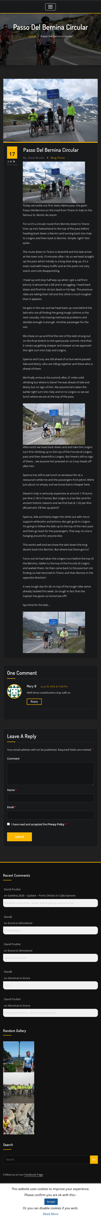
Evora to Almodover (20, 917)
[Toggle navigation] (50, 6)
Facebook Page (33, 1169)
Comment (13, 754)
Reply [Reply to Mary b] (33, 697)
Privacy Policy (56, 820)
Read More (50, 1214)
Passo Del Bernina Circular (57, 36)
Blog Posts (56, 157)
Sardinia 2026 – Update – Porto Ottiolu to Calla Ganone (41, 890)
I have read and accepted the (37, 820)
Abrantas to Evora (19, 972)
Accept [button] (51, 1201)
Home (32, 36)
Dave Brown (33, 157)
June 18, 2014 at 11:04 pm (53, 682)
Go (94, 1153)
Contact (11, 1182)
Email (11, 802)
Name (11, 785)
